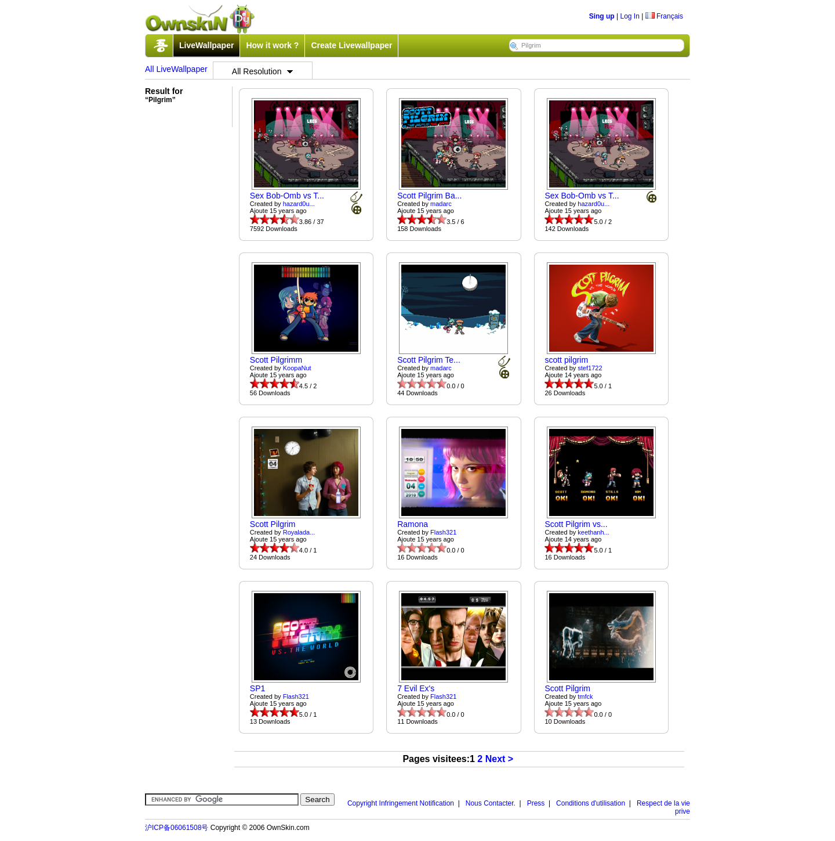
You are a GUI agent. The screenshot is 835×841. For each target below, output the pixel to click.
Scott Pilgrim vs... (575, 524)
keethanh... (593, 532)
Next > (499, 759)
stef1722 (590, 367)
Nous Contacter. (490, 803)
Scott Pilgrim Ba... (429, 195)
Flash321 (443, 532)
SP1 (257, 688)
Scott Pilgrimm (276, 359)
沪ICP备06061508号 (176, 828)
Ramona (412, 524)
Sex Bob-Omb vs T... (287, 195)
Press (536, 803)
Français (664, 16)
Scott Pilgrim (273, 524)
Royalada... (299, 532)
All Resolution (262, 71)
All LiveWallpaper (176, 69)
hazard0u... (299, 203)
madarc (441, 203)
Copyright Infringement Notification (400, 803)
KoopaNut (297, 367)
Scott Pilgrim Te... (428, 359)
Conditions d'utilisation (590, 803)
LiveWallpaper (206, 45)
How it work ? (272, 45)
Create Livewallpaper (351, 45)
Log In (629, 16)
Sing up (602, 16)
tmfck (585, 696)
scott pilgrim (566, 359)
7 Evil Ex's (415, 688)
